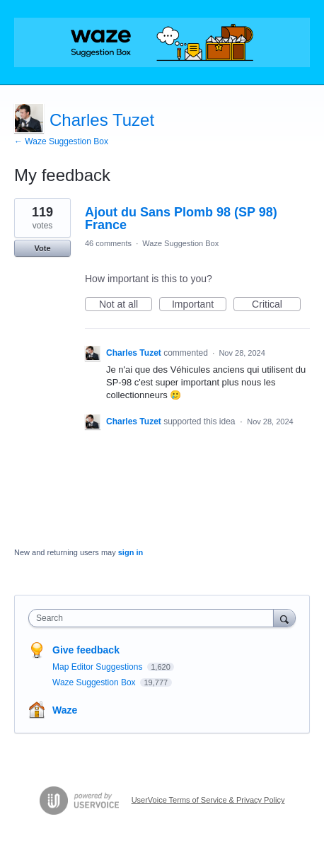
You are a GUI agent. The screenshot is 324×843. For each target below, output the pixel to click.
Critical (276, 304)
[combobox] (154, 618)
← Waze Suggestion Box (61, 141)
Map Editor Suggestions (98, 667)
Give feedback (86, 650)
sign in (130, 552)
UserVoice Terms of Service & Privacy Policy (208, 800)
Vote (42, 248)
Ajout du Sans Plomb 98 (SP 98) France (181, 218)
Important (199, 304)
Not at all (125, 304)
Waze (64, 710)
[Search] (284, 618)
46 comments (108, 243)
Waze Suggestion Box (180, 243)
